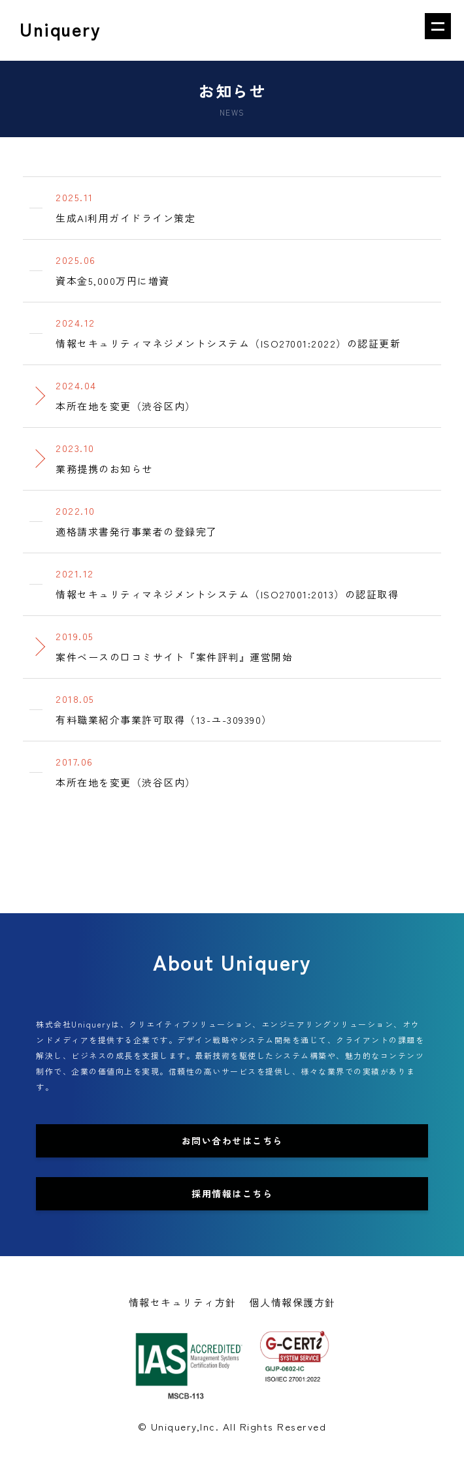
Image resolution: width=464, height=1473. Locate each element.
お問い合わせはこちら (232, 1140)
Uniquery (60, 30)
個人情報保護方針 (293, 1302)
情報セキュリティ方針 (183, 1302)
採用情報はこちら (232, 1193)
